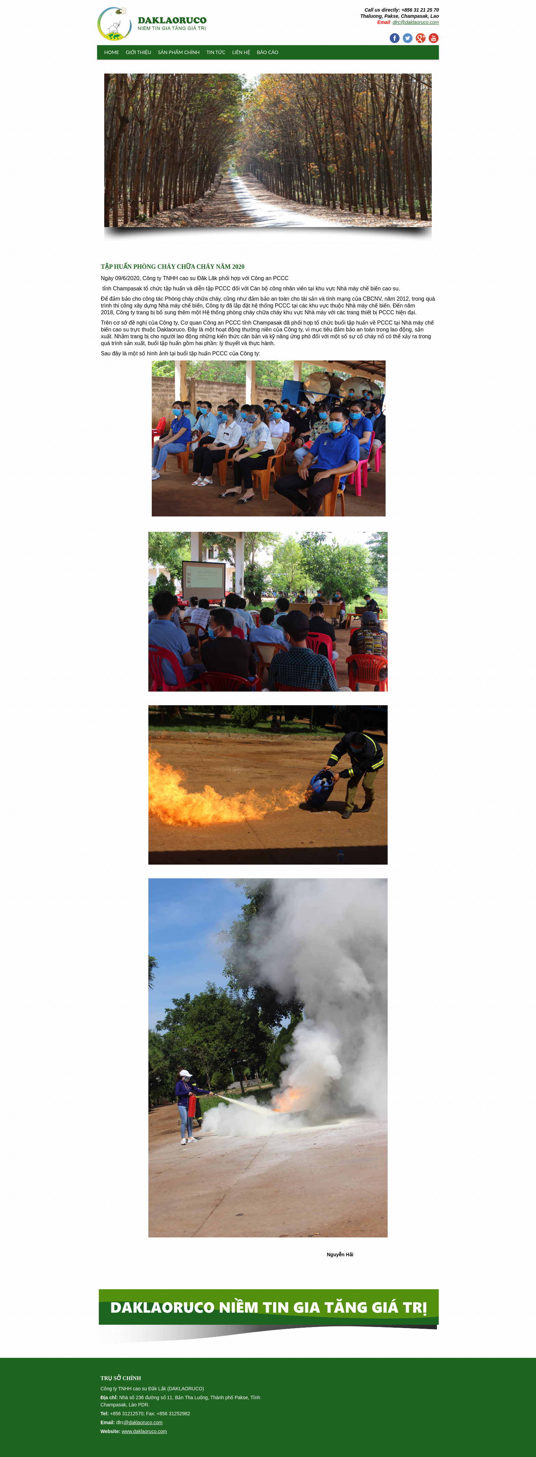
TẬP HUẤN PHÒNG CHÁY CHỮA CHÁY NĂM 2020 (172, 266)
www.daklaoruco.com (144, 1431)
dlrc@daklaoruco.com (415, 22)
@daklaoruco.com (143, 1422)
